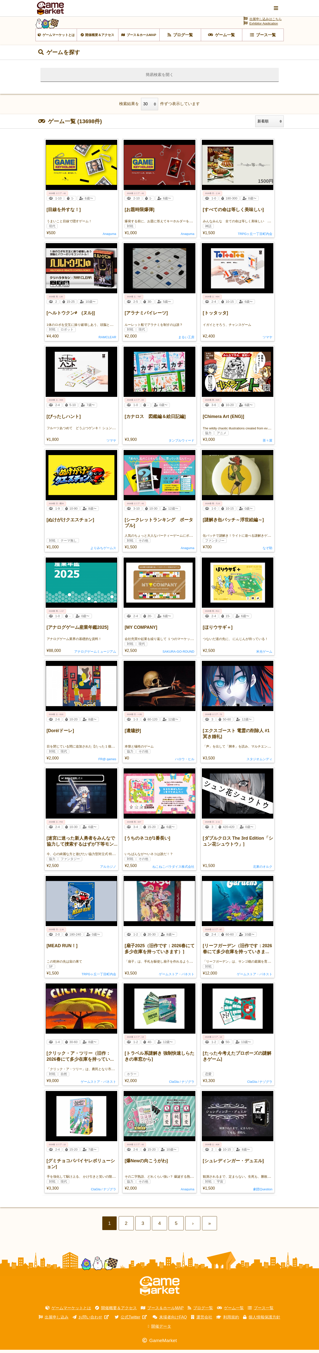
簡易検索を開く (160, 78)
